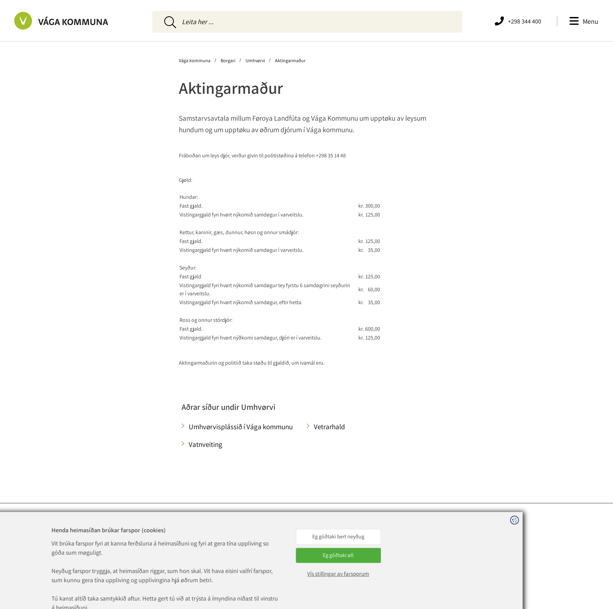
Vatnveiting (205, 444)
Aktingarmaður (290, 60)
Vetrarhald (329, 426)
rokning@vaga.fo (196, 560)
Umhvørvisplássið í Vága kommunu (241, 426)
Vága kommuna (195, 60)
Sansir (177, 605)
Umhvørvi (255, 60)
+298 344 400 (196, 543)
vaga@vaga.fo (193, 552)
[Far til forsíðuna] (82, 21)
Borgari (228, 60)
